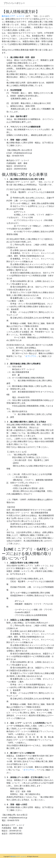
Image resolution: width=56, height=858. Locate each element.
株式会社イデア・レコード (13, 16)
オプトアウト (31, 356)
